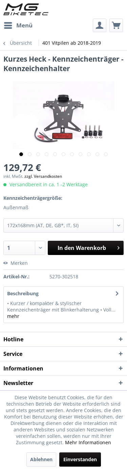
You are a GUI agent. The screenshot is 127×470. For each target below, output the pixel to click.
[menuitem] (18, 25)
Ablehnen (41, 459)
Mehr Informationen (88, 442)
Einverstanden (80, 459)
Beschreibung (23, 293)
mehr (13, 316)
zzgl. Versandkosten (43, 176)
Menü (18, 24)
